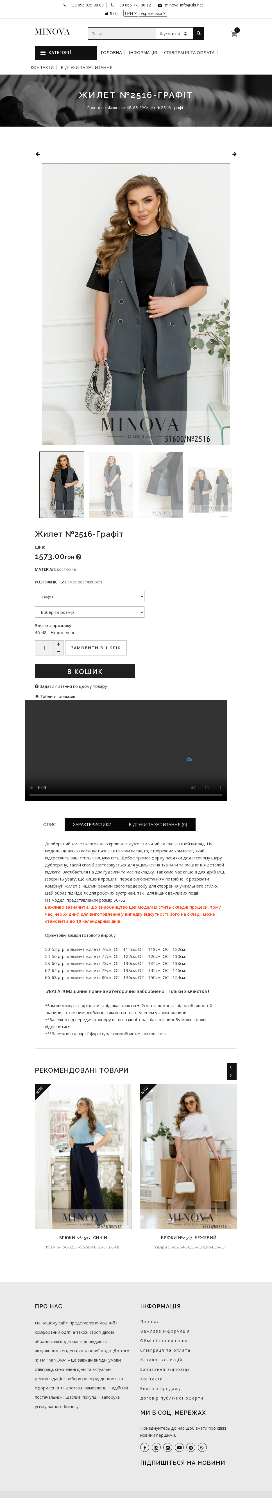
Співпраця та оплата (189, 52)
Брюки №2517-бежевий (189, 1238)
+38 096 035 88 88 (86, 5)
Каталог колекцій (161, 1359)
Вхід (112, 13)
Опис (49, 824)
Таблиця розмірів (55, 696)
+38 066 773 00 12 (133, 5)
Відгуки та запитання (87, 67)
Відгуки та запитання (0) (158, 824)
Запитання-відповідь (165, 1369)
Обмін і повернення (164, 1340)
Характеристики (92, 824)
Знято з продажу (160, 1388)
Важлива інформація (165, 1331)
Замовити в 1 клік (96, 647)
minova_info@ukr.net (183, 5)
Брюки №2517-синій (83, 1238)
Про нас (149, 1321)
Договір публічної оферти (171, 1398)
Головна (111, 52)
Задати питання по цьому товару (71, 686)
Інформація (143, 52)
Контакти (42, 67)
